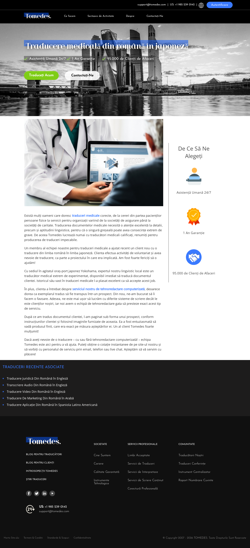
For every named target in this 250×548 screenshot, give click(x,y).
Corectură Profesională (143, 488)
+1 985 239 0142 (53, 506)
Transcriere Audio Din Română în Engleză (37, 385)
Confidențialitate (82, 538)
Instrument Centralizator (194, 472)
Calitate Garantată (106, 472)
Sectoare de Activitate (101, 16)
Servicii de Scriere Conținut (145, 480)
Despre (130, 16)
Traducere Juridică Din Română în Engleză (37, 378)
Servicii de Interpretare (143, 472)
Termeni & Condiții (33, 538)
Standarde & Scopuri (58, 538)
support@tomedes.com (54, 511)
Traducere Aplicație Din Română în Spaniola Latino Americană (52, 405)
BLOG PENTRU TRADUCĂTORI (44, 454)
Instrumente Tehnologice (101, 482)
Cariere (98, 463)
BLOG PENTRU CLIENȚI (40, 463)
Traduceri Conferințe (192, 463)
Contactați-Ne (155, 16)
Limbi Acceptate (139, 455)
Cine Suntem (102, 455)
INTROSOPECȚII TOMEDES (42, 471)
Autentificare (219, 4)
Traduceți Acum (41, 75)
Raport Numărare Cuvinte (195, 480)
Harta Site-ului (11, 538)
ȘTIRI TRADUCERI (36, 479)
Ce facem (69, 16)
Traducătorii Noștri (190, 455)
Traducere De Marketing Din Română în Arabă (40, 398)
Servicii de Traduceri (141, 463)
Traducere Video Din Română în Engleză (36, 391)
